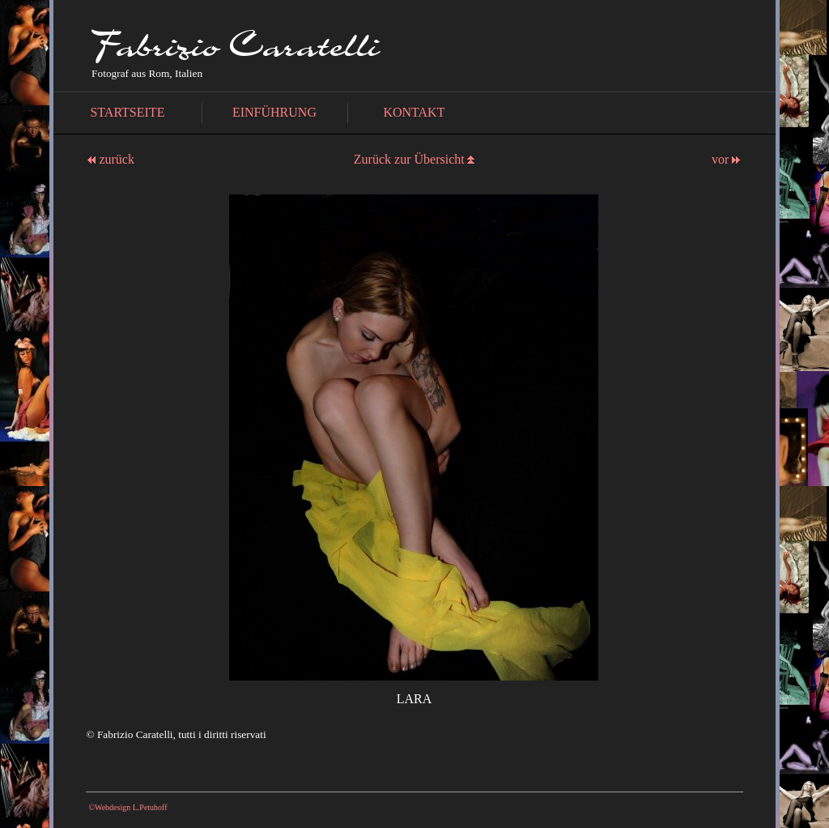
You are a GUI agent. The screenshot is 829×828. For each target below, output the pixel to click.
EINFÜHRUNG (274, 112)
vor (726, 159)
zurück (110, 159)
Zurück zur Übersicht (409, 159)
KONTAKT (413, 112)
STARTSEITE (127, 112)
